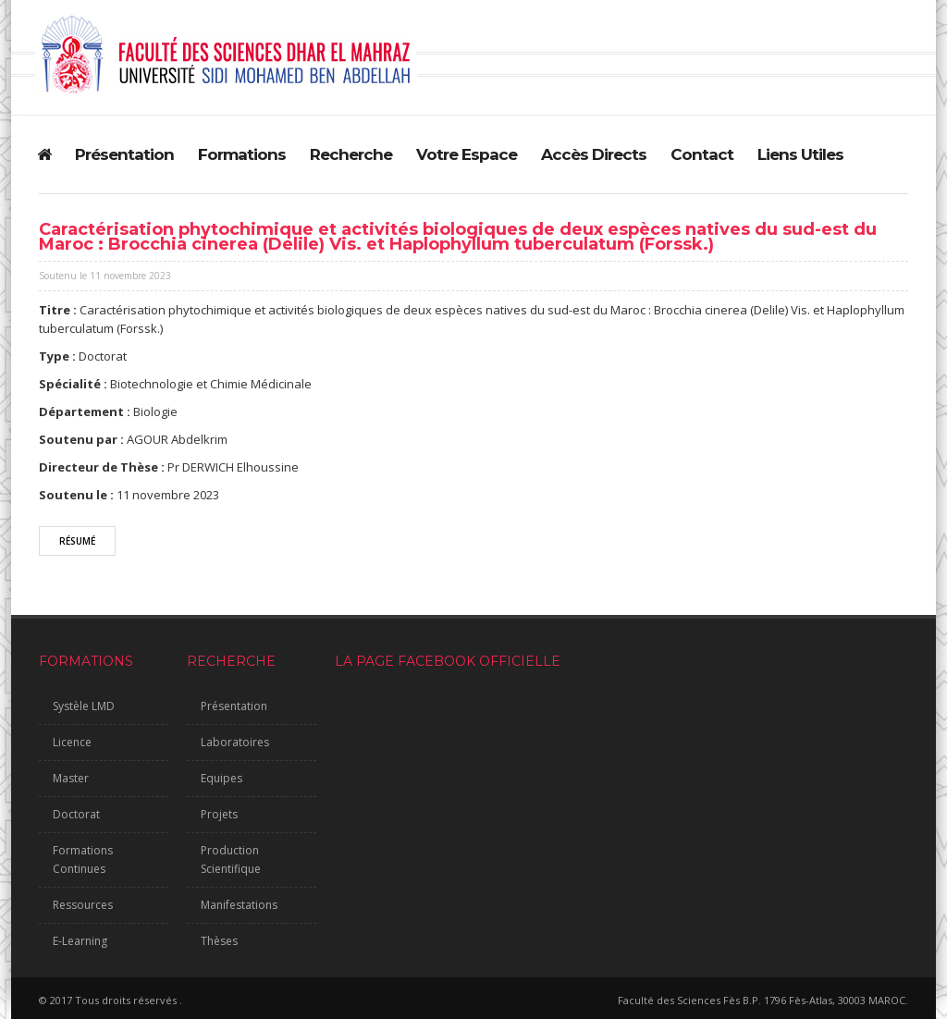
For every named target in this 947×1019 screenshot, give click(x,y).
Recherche (351, 154)
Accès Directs (593, 154)
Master (71, 778)
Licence (72, 742)
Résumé (77, 540)
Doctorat (76, 814)
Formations (242, 154)
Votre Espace (466, 154)
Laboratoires (235, 742)
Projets (219, 814)
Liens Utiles (800, 154)
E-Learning (80, 941)
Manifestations (239, 905)
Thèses (219, 941)
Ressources (83, 905)
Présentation (124, 154)
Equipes (221, 778)
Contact (701, 154)
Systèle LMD (84, 706)
